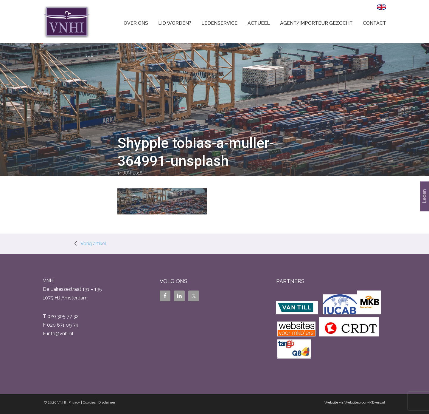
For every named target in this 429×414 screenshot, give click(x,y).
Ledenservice (219, 23)
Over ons (136, 23)
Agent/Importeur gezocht (316, 23)
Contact (374, 23)
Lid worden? (174, 23)
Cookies (89, 402)
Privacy (74, 402)
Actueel (259, 23)
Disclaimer (106, 402)
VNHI (61, 402)
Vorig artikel (93, 243)
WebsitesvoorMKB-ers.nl (364, 402)
